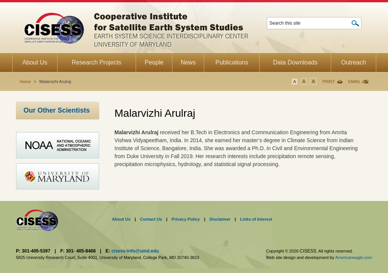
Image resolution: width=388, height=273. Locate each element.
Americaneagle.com (353, 257)
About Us (121, 219)
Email (354, 81)
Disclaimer (220, 219)
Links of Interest (256, 219)
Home (25, 81)
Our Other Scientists (56, 110)
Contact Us (151, 219)
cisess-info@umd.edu (135, 251)
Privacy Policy (186, 219)
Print (328, 81)
